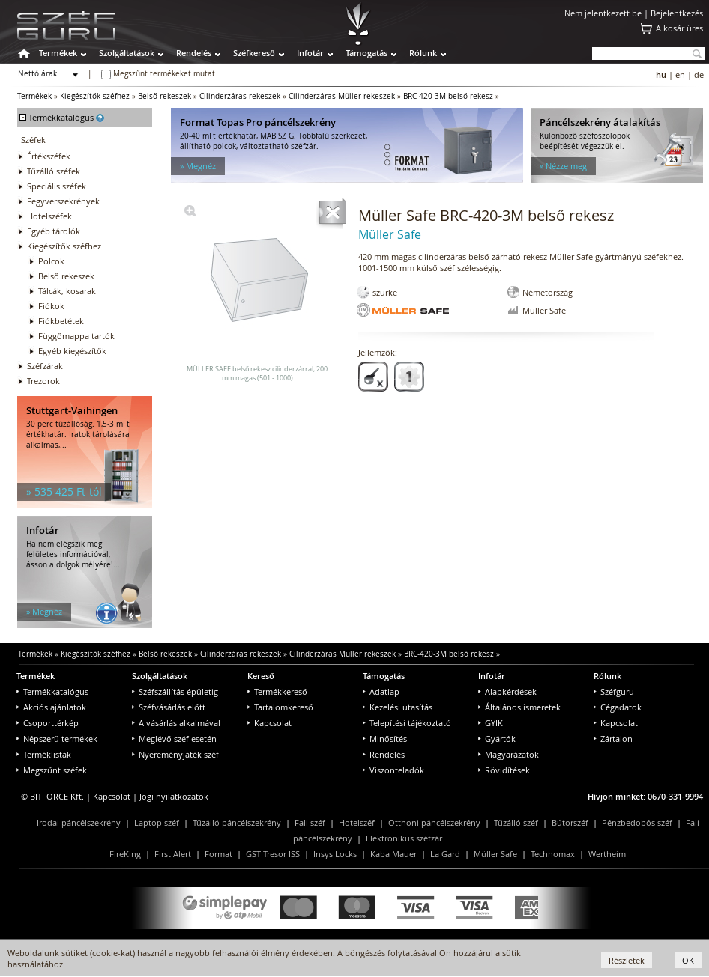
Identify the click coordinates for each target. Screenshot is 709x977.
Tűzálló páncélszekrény (237, 822)
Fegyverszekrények (63, 201)
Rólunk (423, 52)
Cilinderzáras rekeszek (239, 96)
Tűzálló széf (516, 822)
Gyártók (497, 738)
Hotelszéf (357, 822)
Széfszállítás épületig (175, 691)
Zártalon (613, 738)
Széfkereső (254, 52)
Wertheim (607, 853)
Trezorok (43, 380)
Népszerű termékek (56, 738)
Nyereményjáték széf (175, 754)
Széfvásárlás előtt (168, 707)
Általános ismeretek (519, 707)
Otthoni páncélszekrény (434, 822)
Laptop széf (156, 822)
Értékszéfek (48, 156)
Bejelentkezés (677, 13)
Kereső (260, 675)
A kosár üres (679, 28)
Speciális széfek (56, 186)
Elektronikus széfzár (404, 838)
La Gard (445, 853)
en (680, 74)
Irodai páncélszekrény (79, 822)
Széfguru (614, 691)
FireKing (125, 853)
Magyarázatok (508, 754)
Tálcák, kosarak (67, 290)
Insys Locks (335, 853)
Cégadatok (618, 707)
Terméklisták (43, 754)
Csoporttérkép (47, 722)
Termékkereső (277, 691)
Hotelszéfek (49, 216)
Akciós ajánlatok (51, 707)
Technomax (553, 853)
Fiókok (51, 305)
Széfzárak (45, 365)
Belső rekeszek (164, 96)
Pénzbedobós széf (637, 822)
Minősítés (385, 738)
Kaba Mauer (393, 853)
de (699, 74)
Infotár (310, 52)
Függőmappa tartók (76, 335)
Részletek (627, 960)
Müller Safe (495, 853)
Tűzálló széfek (53, 171)
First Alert (172, 853)
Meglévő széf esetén (174, 738)
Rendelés (193, 52)
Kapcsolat (269, 722)
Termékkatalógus (52, 691)
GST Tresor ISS (273, 853)
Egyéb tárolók (53, 231)
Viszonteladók (393, 770)
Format (218, 853)
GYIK (490, 722)
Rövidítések (504, 770)
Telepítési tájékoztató (407, 722)
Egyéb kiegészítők (72, 350)
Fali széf (310, 822)
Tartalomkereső (280, 707)
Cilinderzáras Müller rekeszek (342, 96)
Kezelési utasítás (397, 707)
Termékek (58, 52)
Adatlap (381, 691)
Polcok (51, 261)
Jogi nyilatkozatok (173, 796)
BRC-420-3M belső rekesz (448, 96)
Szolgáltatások (126, 52)
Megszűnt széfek (51, 770)
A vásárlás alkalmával (176, 722)
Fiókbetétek (61, 320)
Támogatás (366, 52)
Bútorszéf (570, 822)
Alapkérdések (507, 691)
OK (688, 960)
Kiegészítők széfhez (95, 96)
